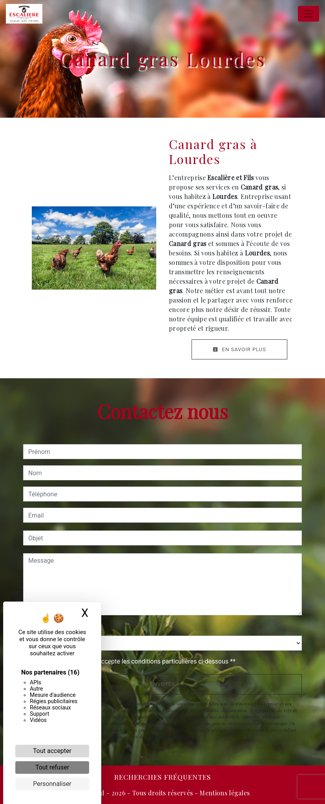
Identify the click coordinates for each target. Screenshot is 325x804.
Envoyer (162, 684)
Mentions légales (224, 793)
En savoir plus (239, 349)
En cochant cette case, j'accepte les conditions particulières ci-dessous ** (133, 661)
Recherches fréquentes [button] (162, 776)
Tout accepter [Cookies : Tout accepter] (52, 751)
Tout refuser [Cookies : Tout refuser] (52, 767)
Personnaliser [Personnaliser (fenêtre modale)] (52, 784)
